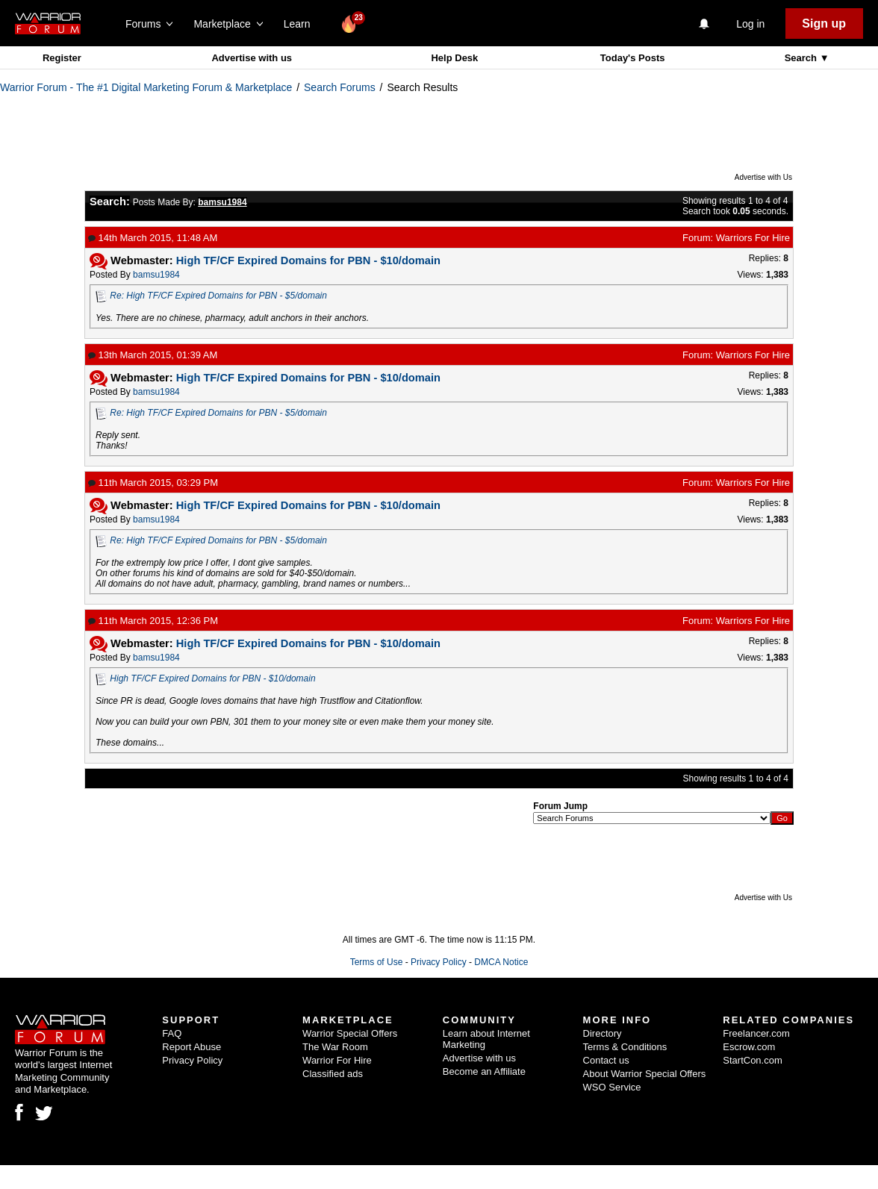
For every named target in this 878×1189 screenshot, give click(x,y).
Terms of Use (376, 962)
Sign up (824, 23)
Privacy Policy (439, 962)
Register (62, 57)
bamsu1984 (156, 274)
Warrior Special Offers (349, 1033)
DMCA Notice (501, 962)
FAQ (171, 1033)
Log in (750, 24)
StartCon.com (752, 1060)
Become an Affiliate (484, 1071)
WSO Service (612, 1087)
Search (802, 57)
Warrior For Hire (337, 1060)
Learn (301, 24)
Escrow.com (749, 1046)
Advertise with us (251, 57)
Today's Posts (632, 57)
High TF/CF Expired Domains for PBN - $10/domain (212, 678)
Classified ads (332, 1073)
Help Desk (454, 57)
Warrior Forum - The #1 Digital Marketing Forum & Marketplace (146, 87)
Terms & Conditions (625, 1046)
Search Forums (340, 87)
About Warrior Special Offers (644, 1073)
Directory (602, 1033)
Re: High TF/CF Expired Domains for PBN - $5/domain (218, 295)
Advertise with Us (763, 177)
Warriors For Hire (753, 237)
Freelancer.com (756, 1033)
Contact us (606, 1060)
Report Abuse (191, 1046)
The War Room (335, 1046)
